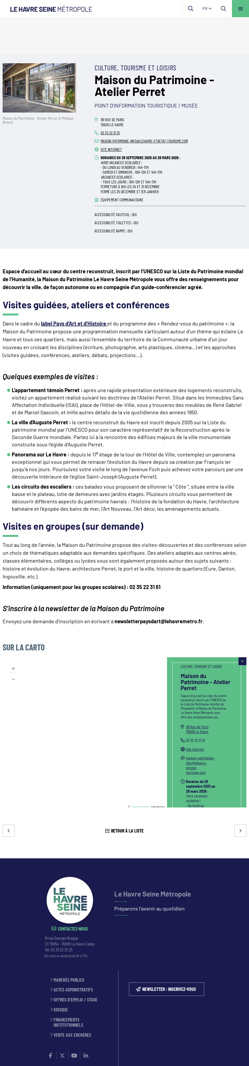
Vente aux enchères (72, 999)
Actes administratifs (73, 954)
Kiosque (61, 974)
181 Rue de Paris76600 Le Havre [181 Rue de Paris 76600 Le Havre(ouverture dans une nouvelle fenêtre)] (197, 692)
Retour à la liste (127, 794)
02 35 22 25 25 (61, 913)
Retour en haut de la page (236, 822)
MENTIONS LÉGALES (104, 1042)
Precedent (9, 794)
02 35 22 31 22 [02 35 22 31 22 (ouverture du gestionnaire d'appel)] (110, 95)
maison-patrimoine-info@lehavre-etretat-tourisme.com (144, 103)
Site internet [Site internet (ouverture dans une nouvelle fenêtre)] (195, 712)
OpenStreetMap (140, 769)
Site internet (111, 112)
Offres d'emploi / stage (75, 964)
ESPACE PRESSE (71, 1042)
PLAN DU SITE (194, 1042)
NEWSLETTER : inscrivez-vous (169, 953)
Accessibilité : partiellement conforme (74, 1047)
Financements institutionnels (68, 986)
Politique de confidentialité (151, 1042)
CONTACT (46, 1042)
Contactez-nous (73, 893)
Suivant (239, 794)
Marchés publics (69, 944)
